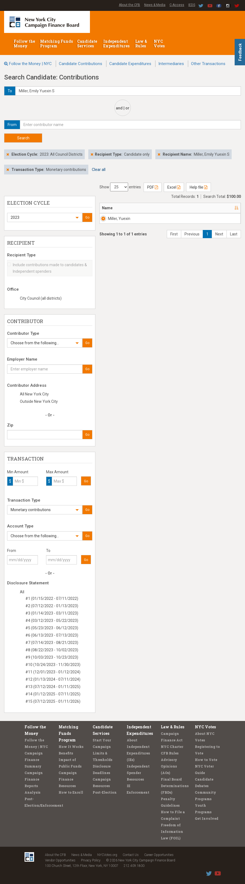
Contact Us (131, 855)
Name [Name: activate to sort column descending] (107, 208)
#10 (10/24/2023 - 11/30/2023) (52, 664)
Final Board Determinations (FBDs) (175, 785)
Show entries (120, 187)
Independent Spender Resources (138, 772)
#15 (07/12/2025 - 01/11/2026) (52, 701)
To (48, 550)
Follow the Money (24, 43)
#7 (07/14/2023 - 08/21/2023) (51, 642)
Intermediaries (171, 63)
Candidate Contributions (80, 63)
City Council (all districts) (41, 298)
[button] (44, 217)
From (11, 550)
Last (233, 250)
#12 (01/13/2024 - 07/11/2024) (52, 679)
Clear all (98, 169)
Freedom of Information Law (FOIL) (172, 831)
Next (219, 250)
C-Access (177, 5)
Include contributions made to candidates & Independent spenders (47, 268)
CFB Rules (170, 753)
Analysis (32, 792)
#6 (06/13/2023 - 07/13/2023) (51, 635)
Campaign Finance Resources (68, 779)
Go (87, 217)
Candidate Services (87, 43)
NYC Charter (172, 746)
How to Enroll (71, 792)
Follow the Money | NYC (30, 63)
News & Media (154, 5)
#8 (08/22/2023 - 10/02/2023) (51, 650)
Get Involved (206, 818)
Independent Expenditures (116, 43)
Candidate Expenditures (130, 63)
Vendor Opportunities (60, 860)
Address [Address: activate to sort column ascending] (135, 208)
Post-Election (105, 792)
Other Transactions (208, 63)
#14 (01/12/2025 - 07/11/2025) (52, 694)
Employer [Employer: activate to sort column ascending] (202, 208)
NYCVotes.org (107, 855)
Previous (191, 250)
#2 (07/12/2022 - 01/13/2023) (51, 606)
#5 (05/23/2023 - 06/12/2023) (51, 628)
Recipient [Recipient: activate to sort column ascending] (165, 208)
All (22, 592)
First (174, 250)
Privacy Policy (91, 860)
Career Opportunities (159, 855)
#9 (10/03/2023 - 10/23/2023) (51, 657)
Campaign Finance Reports (34, 779)
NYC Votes (159, 43)
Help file (198, 187)
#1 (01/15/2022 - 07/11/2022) (51, 598)
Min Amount (17, 472)
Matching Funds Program (56, 43)
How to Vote (206, 759)
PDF (152, 187)
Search (23, 138)
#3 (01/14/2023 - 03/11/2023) (51, 613)
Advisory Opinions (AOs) (169, 766)
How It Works (71, 746)
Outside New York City (39, 401)
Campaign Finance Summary (34, 759)
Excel (173, 187)
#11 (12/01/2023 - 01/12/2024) (52, 672)
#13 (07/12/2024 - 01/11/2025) (52, 687)
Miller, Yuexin (114, 221)
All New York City (34, 394)
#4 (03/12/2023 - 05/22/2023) (51, 620)
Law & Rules (141, 43)
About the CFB (129, 5)
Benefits (66, 753)
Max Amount (57, 472)
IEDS (191, 5)
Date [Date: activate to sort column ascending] (226, 208)
